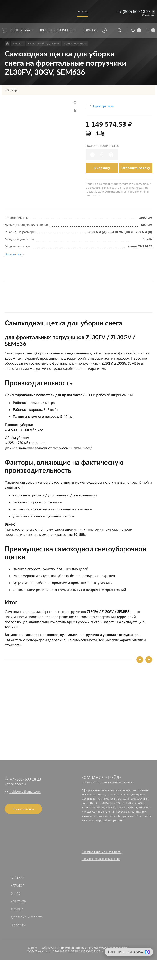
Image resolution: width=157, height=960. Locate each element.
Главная (18, 877)
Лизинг (17, 909)
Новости (18, 925)
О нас (16, 893)
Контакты (19, 901)
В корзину (102, 168)
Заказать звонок (23, 809)
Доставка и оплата (27, 917)
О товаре (12, 90)
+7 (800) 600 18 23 (134, 11)
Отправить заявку (135, 168)
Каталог (17, 885)
